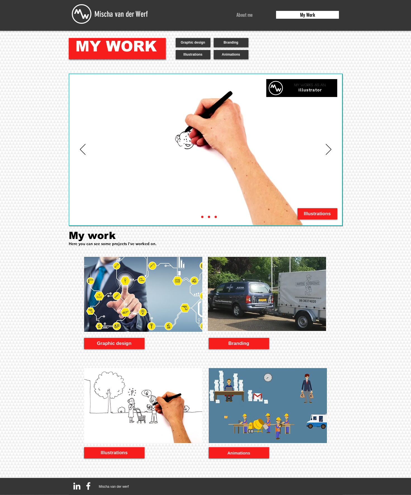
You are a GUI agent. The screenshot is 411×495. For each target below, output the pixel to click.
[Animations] (231, 54)
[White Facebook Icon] (88, 486)
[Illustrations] (193, 54)
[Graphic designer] (216, 217)
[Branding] (231, 42)
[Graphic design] (193, 42)
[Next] (328, 150)
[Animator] (202, 217)
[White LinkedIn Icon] (77, 486)
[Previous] (82, 150)
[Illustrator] (195, 217)
